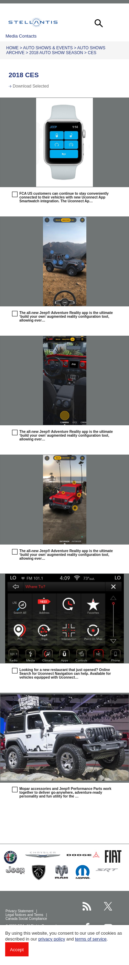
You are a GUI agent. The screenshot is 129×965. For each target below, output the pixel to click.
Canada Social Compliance (27, 919)
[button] (98, 22)
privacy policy (51, 939)
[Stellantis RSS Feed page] (87, 906)
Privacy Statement (20, 911)
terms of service (91, 939)
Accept (17, 949)
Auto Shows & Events (48, 47)
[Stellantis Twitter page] (108, 906)
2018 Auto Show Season (56, 52)
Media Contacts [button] (21, 36)
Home (12, 47)
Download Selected (31, 86)
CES (92, 52)
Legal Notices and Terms (25, 915)
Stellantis (33, 22)
